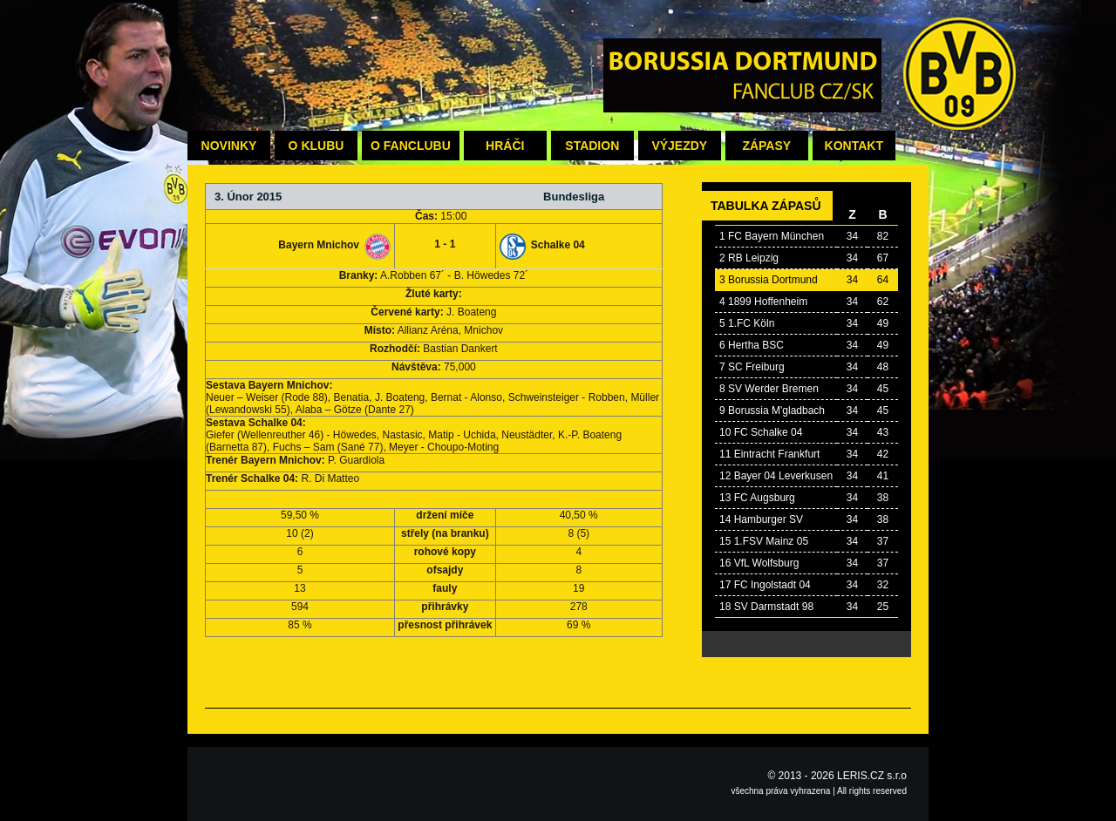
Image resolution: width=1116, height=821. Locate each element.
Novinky (229, 146)
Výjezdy (679, 146)
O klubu (316, 146)
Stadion (592, 146)
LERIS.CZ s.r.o (872, 776)
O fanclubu (411, 146)
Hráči (505, 146)
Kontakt (854, 146)
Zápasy (766, 146)
